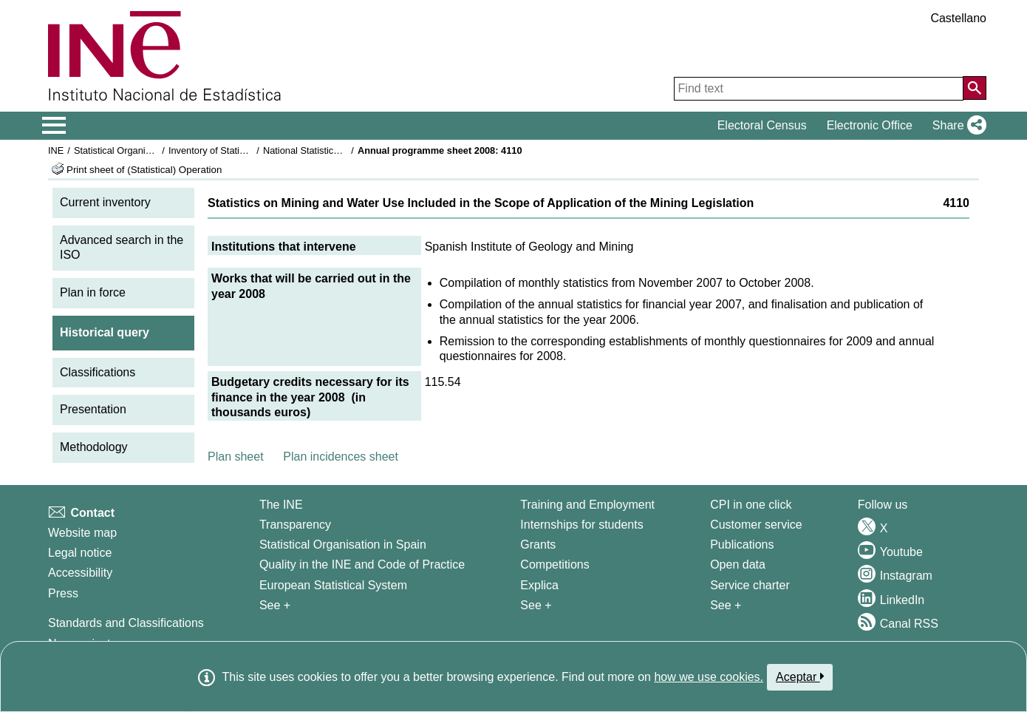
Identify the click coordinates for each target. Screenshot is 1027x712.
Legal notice (80, 552)
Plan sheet (236, 456)
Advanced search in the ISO (121, 248)
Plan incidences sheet (340, 456)
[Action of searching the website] (974, 88)
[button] (956, 125)
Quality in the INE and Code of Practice (362, 564)
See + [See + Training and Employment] (535, 605)
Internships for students (581, 524)
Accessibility (80, 572)
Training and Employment (587, 504)
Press (63, 593)
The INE (281, 504)
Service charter (750, 585)
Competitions (554, 564)
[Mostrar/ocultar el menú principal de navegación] (54, 125)
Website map (82, 532)
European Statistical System (333, 585)
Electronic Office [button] (869, 125)
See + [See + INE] (274, 605)
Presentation (93, 409)
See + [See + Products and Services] (725, 605)
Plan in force (93, 292)
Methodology (94, 447)
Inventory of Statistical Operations (239, 150)
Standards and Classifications (126, 623)
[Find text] (818, 89)
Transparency (295, 524)
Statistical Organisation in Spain (141, 150)
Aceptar (800, 676)
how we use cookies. (708, 677)
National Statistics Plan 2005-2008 (335, 150)
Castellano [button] (958, 18)
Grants (538, 544)
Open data (737, 564)
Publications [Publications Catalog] (742, 544)
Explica (539, 585)
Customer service (756, 524)
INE (56, 150)
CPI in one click (750, 504)
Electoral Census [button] (762, 125)
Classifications (97, 372)
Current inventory (105, 202)
